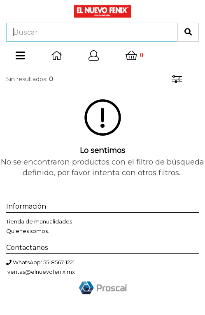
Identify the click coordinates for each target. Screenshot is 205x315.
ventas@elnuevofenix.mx (41, 271)
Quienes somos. (27, 231)
